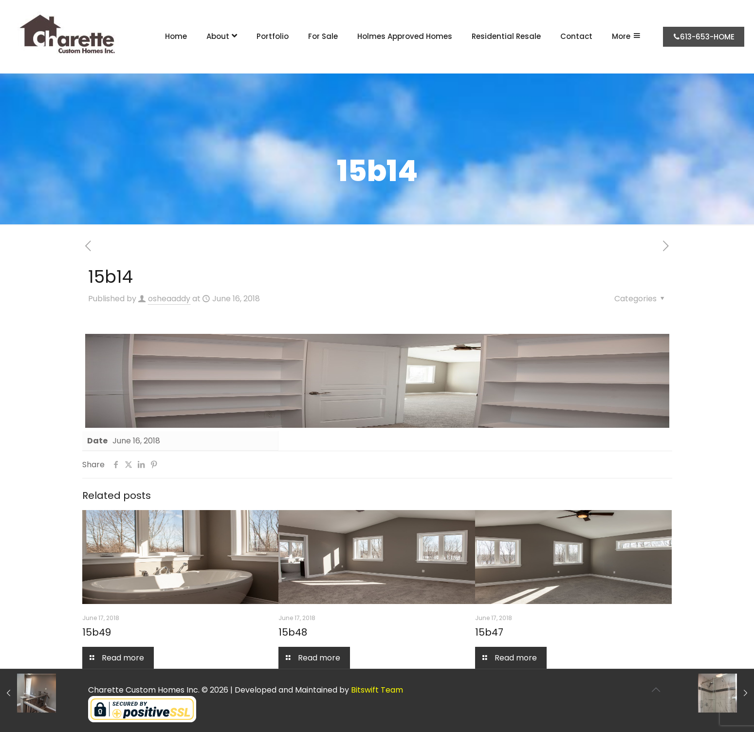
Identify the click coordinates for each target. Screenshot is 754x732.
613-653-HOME (704, 37)
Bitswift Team (377, 689)
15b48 (292, 632)
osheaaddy (169, 298)
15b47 (489, 632)
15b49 (96, 632)
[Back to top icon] (656, 689)
